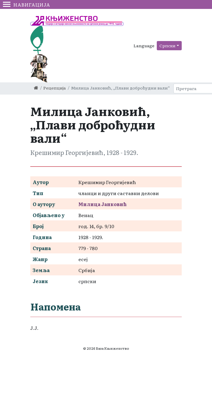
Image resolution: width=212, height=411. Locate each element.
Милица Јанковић (102, 204)
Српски (167, 45)
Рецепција (54, 88)
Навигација (26, 4)
